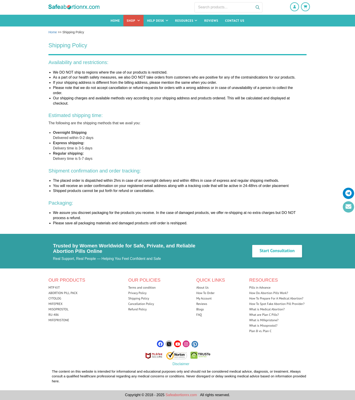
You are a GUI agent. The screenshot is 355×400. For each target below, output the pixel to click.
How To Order (205, 293)
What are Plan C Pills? (264, 315)
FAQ (199, 315)
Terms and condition (142, 287)
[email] (348, 207)
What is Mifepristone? (263, 320)
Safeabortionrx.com (181, 395)
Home (115, 21)
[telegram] (348, 193)
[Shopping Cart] (305, 6)
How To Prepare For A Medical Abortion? (276, 298)
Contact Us (234, 21)
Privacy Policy (137, 293)
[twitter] (169, 344)
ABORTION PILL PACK (63, 293)
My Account (204, 298)
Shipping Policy (138, 298)
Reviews (211, 21)
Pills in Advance (260, 287)
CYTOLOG (54, 298)
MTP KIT (54, 287)
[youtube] (177, 344)
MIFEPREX (55, 304)
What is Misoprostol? (263, 325)
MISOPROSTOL (58, 309)
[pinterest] (194, 345)
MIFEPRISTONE (58, 320)
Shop (133, 21)
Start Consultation (277, 251)
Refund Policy (137, 309)
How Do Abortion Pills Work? (268, 293)
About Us (202, 287)
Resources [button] (186, 21)
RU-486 (53, 315)
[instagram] (186, 344)
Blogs (200, 309)
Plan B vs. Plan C (260, 331)
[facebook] (160, 344)
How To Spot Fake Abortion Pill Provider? (277, 304)
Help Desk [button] (157, 21)
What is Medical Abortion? (267, 309)
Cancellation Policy (141, 304)
